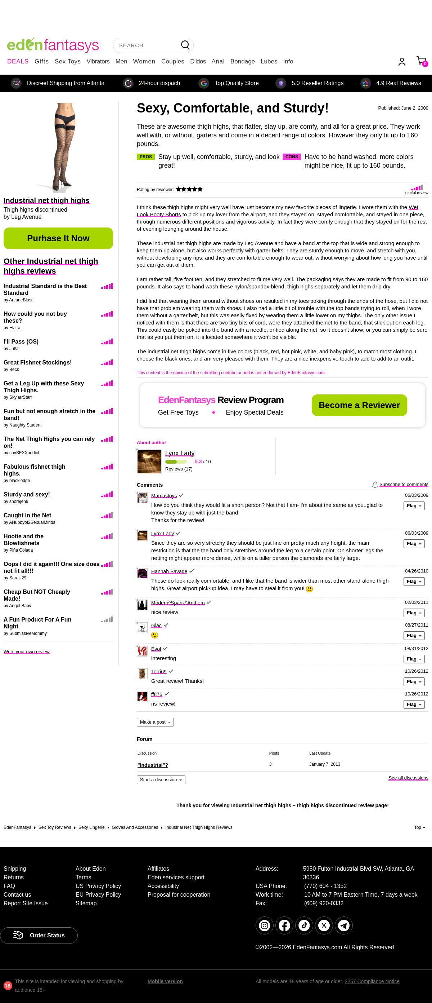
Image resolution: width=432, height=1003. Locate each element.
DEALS (18, 61)
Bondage (242, 61)
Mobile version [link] (165, 981)
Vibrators (98, 61)
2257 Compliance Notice (372, 981)
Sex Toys (68, 61)
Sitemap (86, 903)
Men (121, 61)
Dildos (198, 61)
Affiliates (158, 869)
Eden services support (176, 877)
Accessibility (163, 886)
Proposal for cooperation (179, 895)
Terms (83, 877)
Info (288, 61)
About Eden (91, 869)
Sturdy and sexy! (27, 494)
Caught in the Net (27, 515)
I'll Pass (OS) (21, 342)
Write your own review (27, 651)
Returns (14, 877)
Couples (172, 61)
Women (144, 61)
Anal (218, 61)
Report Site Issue (26, 903)
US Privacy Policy (98, 886)
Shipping (15, 869)
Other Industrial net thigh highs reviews (51, 266)
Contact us (17, 895)
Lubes (269, 61)
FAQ (9, 886)
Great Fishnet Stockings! (38, 362)
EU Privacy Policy (98, 895)
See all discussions (408, 778)
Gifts (42, 61)
